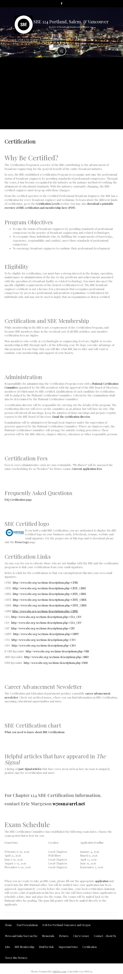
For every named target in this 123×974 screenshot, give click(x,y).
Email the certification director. (71, 416)
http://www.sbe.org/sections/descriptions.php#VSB (57, 651)
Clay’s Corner (97, 73)
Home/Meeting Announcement (43, 64)
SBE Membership (23, 113)
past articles (29, 769)
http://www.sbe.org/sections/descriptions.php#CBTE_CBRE (50, 600)
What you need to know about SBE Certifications (35, 732)
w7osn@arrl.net (69, 803)
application (101, 881)
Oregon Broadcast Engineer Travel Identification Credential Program (61, 102)
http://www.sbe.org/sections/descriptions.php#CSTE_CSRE (49, 588)
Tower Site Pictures (96, 113)
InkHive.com (59, 971)
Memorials (21, 82)
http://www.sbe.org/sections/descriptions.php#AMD (56, 657)
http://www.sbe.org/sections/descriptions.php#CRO (44, 645)
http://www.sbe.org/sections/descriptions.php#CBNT (46, 634)
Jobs (71, 113)
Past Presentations (88, 64)
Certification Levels (48, 203)
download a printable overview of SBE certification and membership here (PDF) (59, 205)
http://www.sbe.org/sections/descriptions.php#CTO (43, 640)
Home (8, 925)
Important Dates (97, 82)
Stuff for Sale (43, 122)
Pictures (61, 91)
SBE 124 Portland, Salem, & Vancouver (71, 21)
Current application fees (87, 469)
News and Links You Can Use (57, 82)
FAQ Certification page (18, 499)
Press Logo (22, 542)
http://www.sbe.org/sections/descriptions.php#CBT (43, 628)
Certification (52, 113)
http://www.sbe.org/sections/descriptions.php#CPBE (45, 582)
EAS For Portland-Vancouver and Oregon (48, 73)
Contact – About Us (75, 122)
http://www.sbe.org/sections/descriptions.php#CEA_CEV (46, 617)
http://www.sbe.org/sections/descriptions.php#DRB (56, 663)
